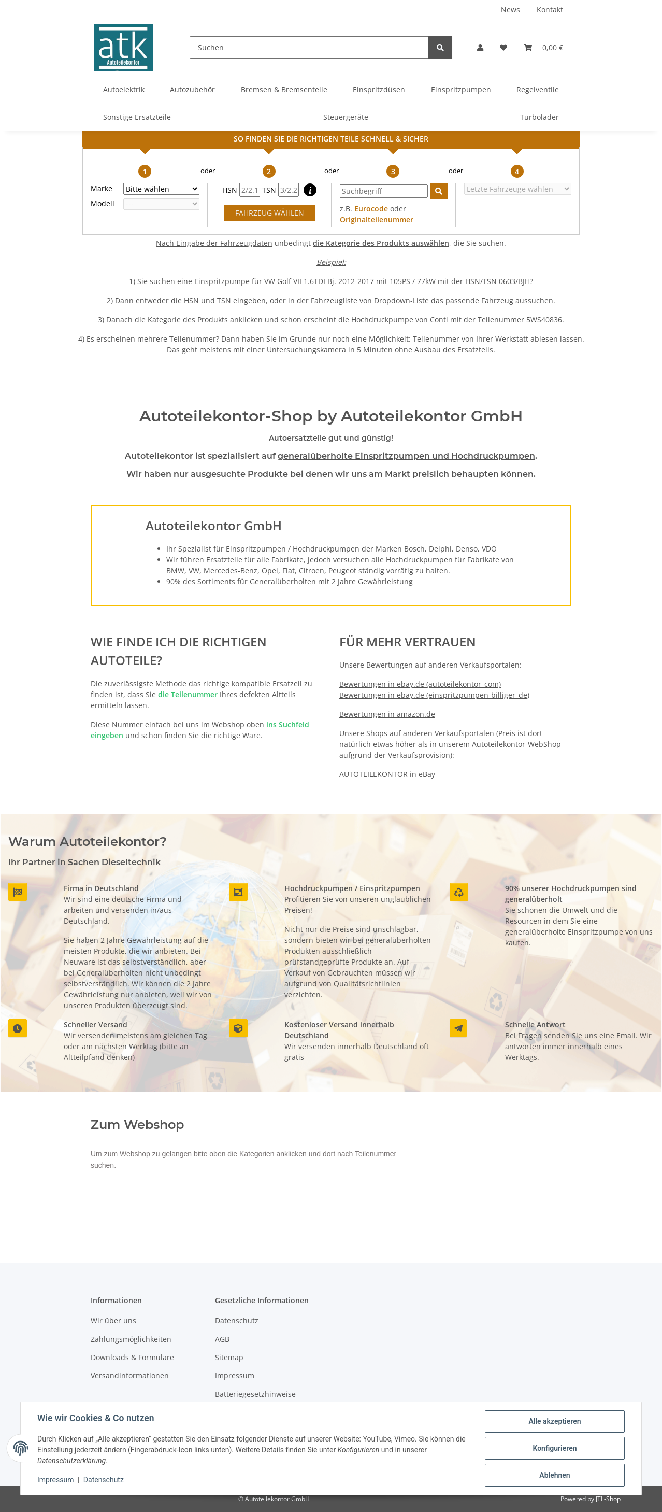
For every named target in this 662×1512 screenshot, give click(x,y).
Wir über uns (113, 1320)
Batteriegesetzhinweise (255, 1394)
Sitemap (229, 1357)
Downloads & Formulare (132, 1357)
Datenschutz (103, 1480)
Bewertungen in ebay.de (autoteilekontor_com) (420, 684)
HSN (241, 190)
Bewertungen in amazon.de (387, 714)
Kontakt (550, 10)
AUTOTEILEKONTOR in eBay (387, 774)
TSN (280, 190)
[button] (480, 47)
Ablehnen (554, 1475)
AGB (222, 1339)
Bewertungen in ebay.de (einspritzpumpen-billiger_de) (434, 695)
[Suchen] (309, 47)
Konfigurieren (555, 1448)
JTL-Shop (608, 1498)
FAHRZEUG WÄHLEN (269, 213)
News (510, 10)
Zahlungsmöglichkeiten (131, 1339)
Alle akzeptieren (554, 1421)
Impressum (55, 1480)
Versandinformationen (130, 1375)
